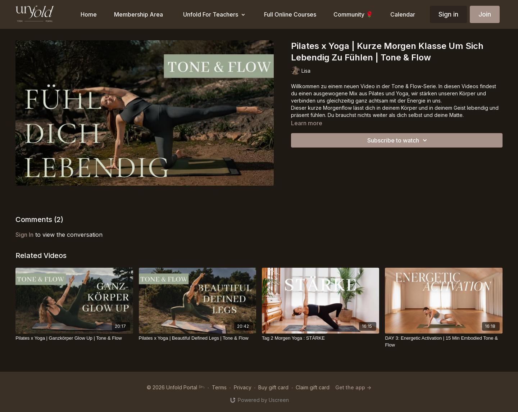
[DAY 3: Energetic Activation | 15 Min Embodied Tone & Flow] (443, 342)
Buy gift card (273, 387)
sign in (24, 234)
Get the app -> (353, 387)
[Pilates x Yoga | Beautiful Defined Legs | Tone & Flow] (197, 338)
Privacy (242, 387)
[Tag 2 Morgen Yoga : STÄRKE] (320, 338)
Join (484, 14)
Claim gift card (313, 387)
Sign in (448, 14)
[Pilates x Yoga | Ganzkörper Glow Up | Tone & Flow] (74, 338)
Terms (219, 387)
